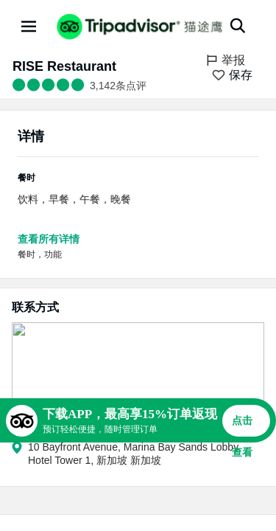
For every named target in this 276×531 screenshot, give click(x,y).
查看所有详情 (48, 239)
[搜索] (237, 26)
